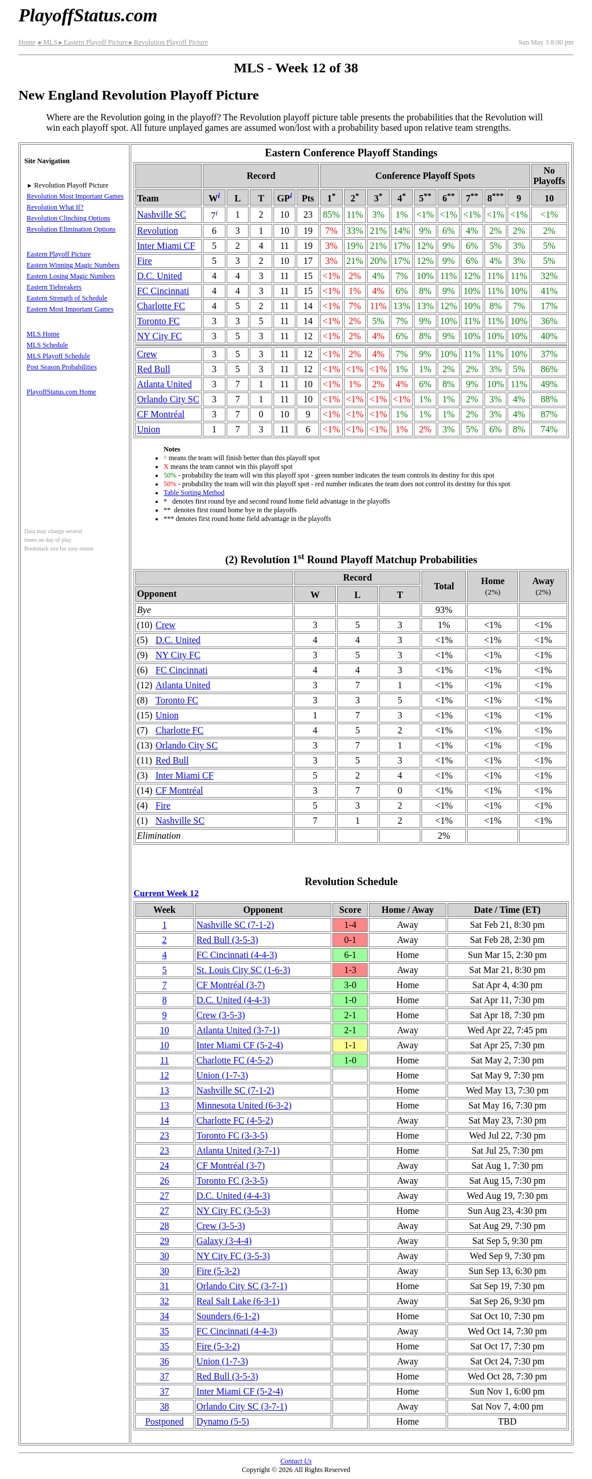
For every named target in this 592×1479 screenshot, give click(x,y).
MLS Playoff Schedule (58, 356)
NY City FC (159, 336)
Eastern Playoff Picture (92, 42)
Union (148, 429)
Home (26, 42)
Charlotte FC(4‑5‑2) (235, 1060)
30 (164, 1256)
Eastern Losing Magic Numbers (71, 276)
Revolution (157, 231)
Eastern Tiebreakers (54, 287)
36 (164, 1361)
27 (164, 1196)
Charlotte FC (161, 306)
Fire (144, 261)
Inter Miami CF (166, 246)
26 (164, 1181)
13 (164, 1090)
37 (164, 1376)
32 (164, 1301)
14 (164, 1120)
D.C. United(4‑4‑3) (233, 1000)
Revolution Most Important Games (75, 196)
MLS (47, 42)
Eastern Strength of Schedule (67, 298)
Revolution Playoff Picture (168, 42)
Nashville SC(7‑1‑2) (235, 925)
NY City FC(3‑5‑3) (233, 1211)
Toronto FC (158, 321)
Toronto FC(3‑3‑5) (232, 1135)
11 (164, 1060)
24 (164, 1165)
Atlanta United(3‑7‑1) (238, 1030)
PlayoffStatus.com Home (61, 392)
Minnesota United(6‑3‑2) (244, 1105)
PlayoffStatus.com (87, 15)
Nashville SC (161, 214)
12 (164, 1075)
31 (164, 1286)
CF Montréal (160, 414)
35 (164, 1331)
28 (164, 1226)
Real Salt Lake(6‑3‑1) (238, 1301)
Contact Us (296, 1461)
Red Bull (153, 369)
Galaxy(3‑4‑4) (224, 1241)
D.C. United (159, 276)
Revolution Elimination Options (71, 229)
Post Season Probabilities (62, 367)
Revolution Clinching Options (68, 218)
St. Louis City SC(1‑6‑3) (243, 970)
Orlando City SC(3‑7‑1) (242, 1286)
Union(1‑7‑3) (222, 1075)
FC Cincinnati (163, 291)
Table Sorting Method (194, 493)
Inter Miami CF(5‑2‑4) (240, 1045)
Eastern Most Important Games (70, 309)
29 (164, 1241)
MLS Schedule (47, 345)
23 (164, 1135)
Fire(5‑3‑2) (218, 1271)
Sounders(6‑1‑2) (228, 1316)
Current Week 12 (166, 893)
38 (164, 1406)
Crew (147, 354)
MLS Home (43, 334)
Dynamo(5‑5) (223, 1421)
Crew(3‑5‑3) (221, 1015)
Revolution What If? (55, 207)
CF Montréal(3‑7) (231, 985)
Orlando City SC (168, 399)
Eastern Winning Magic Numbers (73, 265)
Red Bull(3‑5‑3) (227, 940)
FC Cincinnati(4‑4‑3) (237, 955)
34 (164, 1316)
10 (164, 1030)
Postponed (164, 1421)
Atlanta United (164, 384)
